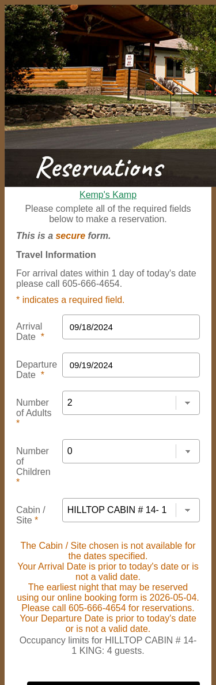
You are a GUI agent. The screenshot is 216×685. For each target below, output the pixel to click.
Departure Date (36, 370)
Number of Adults (33, 413)
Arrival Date (30, 331)
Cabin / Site (31, 515)
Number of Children (33, 466)
